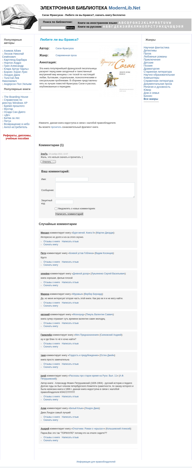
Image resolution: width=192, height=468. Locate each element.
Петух (7, 151)
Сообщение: (39, 191)
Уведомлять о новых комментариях (66, 211)
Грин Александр (14, 71)
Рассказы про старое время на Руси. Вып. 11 (84, 378)
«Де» (7, 145)
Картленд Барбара (8, 64)
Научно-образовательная (159, 74)
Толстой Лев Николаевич (10, 91)
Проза (148, 53)
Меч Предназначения (78, 337)
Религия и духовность (157, 86)
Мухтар (8, 136)
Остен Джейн (99, 358)
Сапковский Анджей (102, 337)
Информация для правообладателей (96, 458)
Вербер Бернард (84, 297)
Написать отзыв (61, 244)
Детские (149, 62)
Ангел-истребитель (10, 162)
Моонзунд (69, 317)
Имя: (35, 179)
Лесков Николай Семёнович (9, 56)
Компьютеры (152, 77)
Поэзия (148, 65)
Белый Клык (67, 405)
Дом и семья (152, 92)
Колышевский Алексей (110, 425)
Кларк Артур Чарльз (10, 76)
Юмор (148, 89)
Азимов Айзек (12, 50)
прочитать (47, 127)
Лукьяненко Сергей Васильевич (99, 276)
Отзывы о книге (43, 244)
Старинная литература (158, 71)
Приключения (152, 59)
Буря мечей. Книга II (74, 235)
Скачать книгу (42, 247)
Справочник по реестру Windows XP (12, 124)
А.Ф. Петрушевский (121, 378)
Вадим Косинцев (95, 256)
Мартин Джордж (96, 235)
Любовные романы (156, 56)
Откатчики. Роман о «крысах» (79, 425)
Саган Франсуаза (56, 48)
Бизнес (148, 95)
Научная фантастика (157, 47)
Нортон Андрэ (12, 68)
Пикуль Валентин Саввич (91, 317)
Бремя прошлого (8, 132)
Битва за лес (12, 148)
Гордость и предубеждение (75, 358)
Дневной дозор (72, 276)
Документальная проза (158, 83)
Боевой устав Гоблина (72, 256)
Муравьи (68, 297)
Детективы (150, 50)
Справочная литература (159, 80)
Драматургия (152, 68)
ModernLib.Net (124, 7)
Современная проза (57, 55)
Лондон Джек (12, 86)
